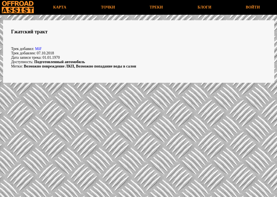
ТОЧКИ (108, 7)
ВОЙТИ (253, 7)
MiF (38, 49)
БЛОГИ (204, 7)
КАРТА (59, 7)
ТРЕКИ (156, 7)
